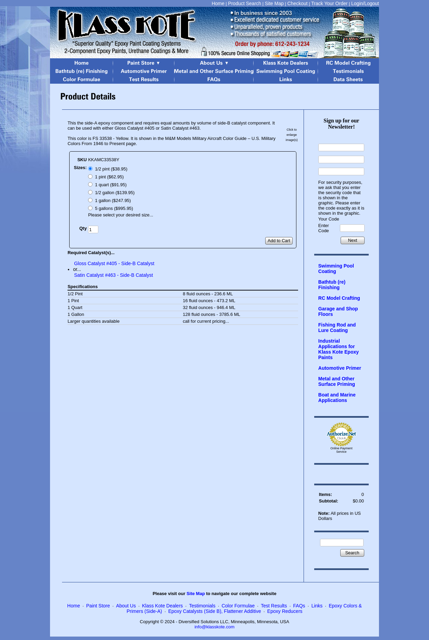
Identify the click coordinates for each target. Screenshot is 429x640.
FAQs (299, 605)
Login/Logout (365, 3)
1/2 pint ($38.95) (111, 168)
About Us (126, 605)
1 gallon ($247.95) (113, 200)
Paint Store (98, 605)
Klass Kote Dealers (162, 605)
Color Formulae (238, 605)
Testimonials (202, 605)
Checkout (297, 3)
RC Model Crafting (339, 298)
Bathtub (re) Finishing (331, 284)
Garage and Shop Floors (338, 311)
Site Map (274, 3)
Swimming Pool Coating (336, 268)
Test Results (274, 605)
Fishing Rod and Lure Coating (337, 327)
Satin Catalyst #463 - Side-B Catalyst (113, 275)
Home (218, 3)
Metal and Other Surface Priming (336, 381)
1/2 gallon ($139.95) (115, 192)
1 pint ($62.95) (109, 176)
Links (317, 605)
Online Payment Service (341, 450)
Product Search (244, 3)
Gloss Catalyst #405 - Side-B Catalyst (114, 263)
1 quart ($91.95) (111, 184)
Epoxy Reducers (285, 611)
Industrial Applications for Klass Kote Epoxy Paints (338, 349)
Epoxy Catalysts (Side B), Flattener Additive (214, 611)
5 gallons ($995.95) (114, 208)
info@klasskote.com (215, 626)
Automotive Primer (339, 368)
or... (77, 269)
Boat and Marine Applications (337, 397)
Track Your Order (329, 3)
